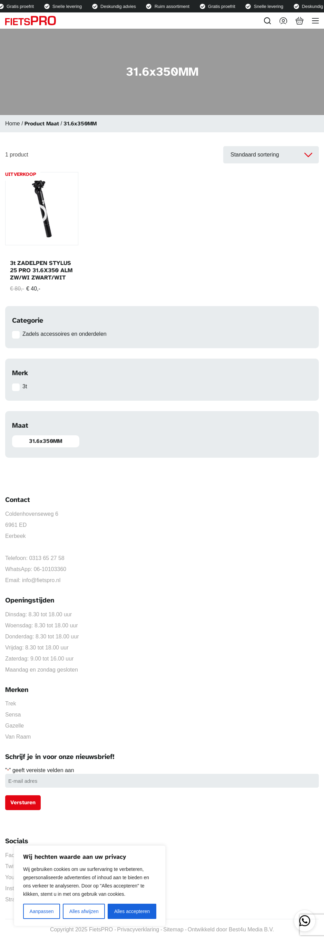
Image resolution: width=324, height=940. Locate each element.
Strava (13, 899)
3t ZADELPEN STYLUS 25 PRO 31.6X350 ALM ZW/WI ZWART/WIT (41, 270)
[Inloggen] (283, 21)
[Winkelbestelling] (271, 154)
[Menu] (315, 20)
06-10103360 (50, 569)
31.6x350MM (45, 441)
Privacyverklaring (138, 929)
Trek (10, 703)
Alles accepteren (132, 911)
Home (12, 123)
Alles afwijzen (84, 911)
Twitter (13, 866)
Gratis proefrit (22, 6)
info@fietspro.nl (41, 580)
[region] (90, 885)
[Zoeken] (267, 20)
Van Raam (18, 737)
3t (24, 386)
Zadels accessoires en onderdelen (64, 334)
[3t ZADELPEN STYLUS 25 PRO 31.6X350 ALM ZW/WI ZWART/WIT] (41, 208)
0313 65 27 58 (46, 558)
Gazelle (14, 726)
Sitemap (173, 929)
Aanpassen (42, 911)
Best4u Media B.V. (251, 929)
